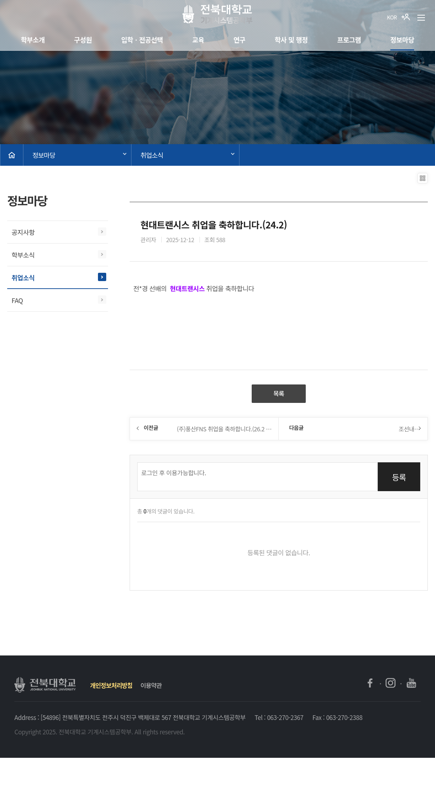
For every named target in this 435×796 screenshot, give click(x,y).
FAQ (17, 300)
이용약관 (151, 686)
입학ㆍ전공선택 (142, 39)
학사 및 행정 (291, 39)
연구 (239, 39)
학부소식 (23, 254)
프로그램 (349, 39)
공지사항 (23, 232)
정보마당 (402, 39)
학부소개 (33, 39)
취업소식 (151, 155)
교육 (198, 39)
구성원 (83, 39)
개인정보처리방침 (111, 686)
